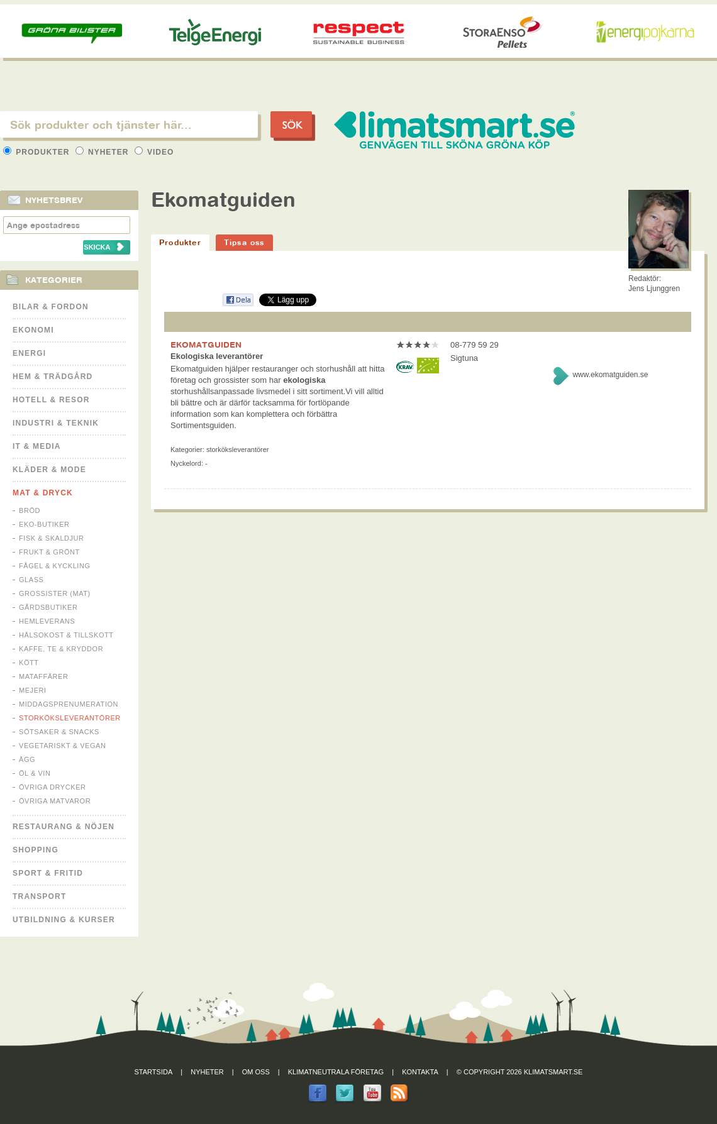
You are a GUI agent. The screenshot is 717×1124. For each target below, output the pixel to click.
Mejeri (33, 690)
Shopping (35, 850)
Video (154, 152)
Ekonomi (33, 330)
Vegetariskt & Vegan (62, 745)
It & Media (37, 446)
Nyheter (103, 152)
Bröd (29, 510)
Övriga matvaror (55, 801)
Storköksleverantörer (70, 718)
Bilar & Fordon (51, 306)
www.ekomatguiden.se (610, 374)
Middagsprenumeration (68, 704)
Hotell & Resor (51, 399)
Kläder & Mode (49, 469)
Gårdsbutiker (48, 607)
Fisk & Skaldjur (51, 538)
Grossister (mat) (55, 593)
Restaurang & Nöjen (63, 826)
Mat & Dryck (43, 492)
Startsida (154, 1072)
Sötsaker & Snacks (59, 732)
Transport (39, 896)
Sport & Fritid (48, 873)
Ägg (27, 759)
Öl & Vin (34, 773)
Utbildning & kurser (64, 919)
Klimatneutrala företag (336, 1072)
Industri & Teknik (56, 423)
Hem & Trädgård (52, 376)
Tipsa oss (244, 242)
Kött (29, 662)
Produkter (37, 152)
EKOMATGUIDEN (206, 344)
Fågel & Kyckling (55, 566)
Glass (31, 579)
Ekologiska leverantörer (216, 356)
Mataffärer (43, 676)
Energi (29, 353)
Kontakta (420, 1072)
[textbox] (129, 124)
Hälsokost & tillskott (66, 635)
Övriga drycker (52, 787)
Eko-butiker (44, 524)
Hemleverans (47, 621)
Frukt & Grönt (49, 552)
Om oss (256, 1072)
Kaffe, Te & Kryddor (61, 649)
